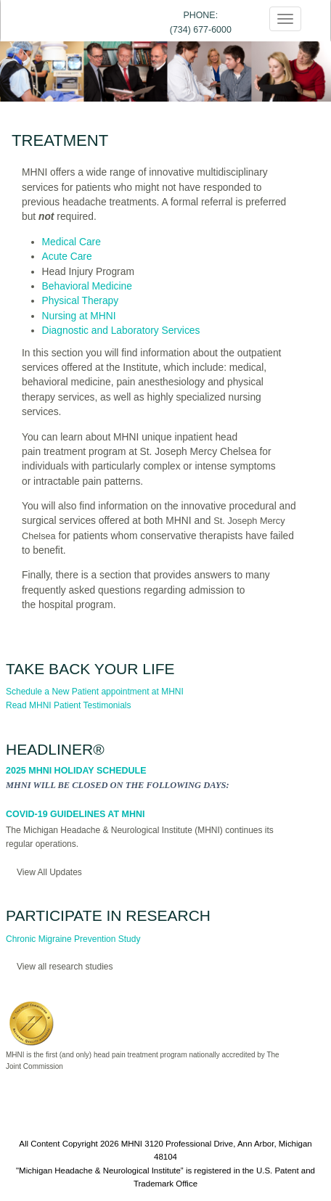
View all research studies (65, 967)
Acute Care (67, 256)
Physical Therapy (80, 300)
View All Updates (49, 872)
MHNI (131, 1143)
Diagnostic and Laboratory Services (121, 330)
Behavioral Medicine (87, 286)
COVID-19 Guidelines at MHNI (75, 814)
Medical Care (71, 242)
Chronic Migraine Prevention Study (73, 939)
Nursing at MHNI (79, 316)
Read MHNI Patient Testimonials (68, 705)
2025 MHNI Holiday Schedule (76, 771)
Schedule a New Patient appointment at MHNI (95, 691)
